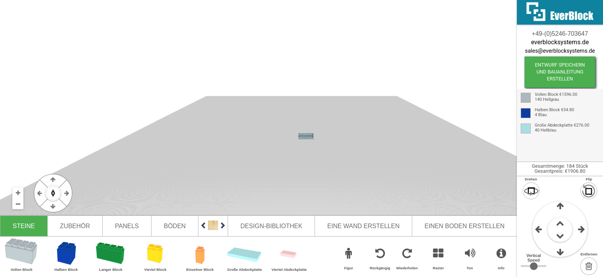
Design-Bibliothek (271, 226)
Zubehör (75, 226)
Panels (127, 226)
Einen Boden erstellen (465, 226)
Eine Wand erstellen (363, 226)
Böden (175, 226)
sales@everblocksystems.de (560, 51)
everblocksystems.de (560, 42)
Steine (24, 226)
